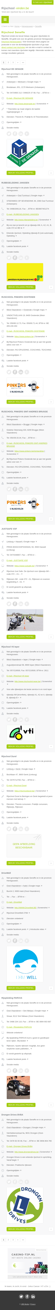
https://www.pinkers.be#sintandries (29, 451)
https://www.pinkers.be (24, 336)
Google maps (34, 82)
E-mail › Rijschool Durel (17, 785)
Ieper (25, 659)
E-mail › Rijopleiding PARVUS (19, 1027)
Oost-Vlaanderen (14, 886)
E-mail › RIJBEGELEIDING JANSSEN (23, 214)
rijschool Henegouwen (11, 42)
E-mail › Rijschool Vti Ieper (18, 676)
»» (23, 62)
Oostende (27, 310)
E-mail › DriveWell (14, 902)
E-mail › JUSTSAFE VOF (17, 560)
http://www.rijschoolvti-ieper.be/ (28, 681)
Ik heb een (42, 2)
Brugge (26, 424)
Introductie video (38, 929)
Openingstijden (14, 122)
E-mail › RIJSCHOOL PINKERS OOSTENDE (26, 331)
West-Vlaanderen (14, 310)
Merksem (22, 82)
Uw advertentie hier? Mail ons (27, 1277)
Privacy (32, 1304)
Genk (18, 769)
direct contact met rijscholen (13, 47)
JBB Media (25, 1304)
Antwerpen (11, 82)
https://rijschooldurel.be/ (25, 791)
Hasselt (19, 541)
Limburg (10, 541)
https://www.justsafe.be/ (25, 566)
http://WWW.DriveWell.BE (25, 908)
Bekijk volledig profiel (21, 173)
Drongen (27, 1127)
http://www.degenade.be (25, 104)
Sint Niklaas (28, 1011)
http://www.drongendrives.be (27, 1152)
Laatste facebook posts (18, 246)
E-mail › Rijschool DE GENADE (20, 98)
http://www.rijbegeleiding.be (26, 220)
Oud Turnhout (24, 195)
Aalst (25, 886)
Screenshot (43, 104)
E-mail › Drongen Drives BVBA (20, 1146)
